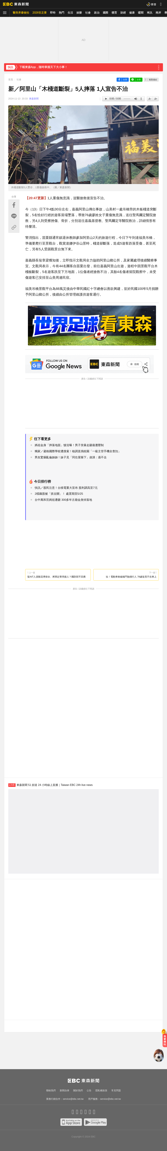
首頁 (10, 79)
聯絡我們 (51, 1090)
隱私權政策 (101, 1090)
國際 (105, 12)
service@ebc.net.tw (73, 1099)
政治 (96, 12)
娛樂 (79, 12)
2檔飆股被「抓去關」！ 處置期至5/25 (59, 493)
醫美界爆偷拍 (21, 12)
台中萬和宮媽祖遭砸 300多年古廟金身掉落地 (63, 499)
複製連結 (153, 79)
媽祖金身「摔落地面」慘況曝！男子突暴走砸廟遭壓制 (69, 445)
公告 (89, 1090)
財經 (123, 12)
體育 (114, 12)
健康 (132, 12)
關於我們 (78, 1090)
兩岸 (158, 12)
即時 (52, 12)
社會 (88, 12)
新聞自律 (64, 1090)
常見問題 (116, 1090)
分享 (125, 79)
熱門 (61, 12)
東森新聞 (34, 98)
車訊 (149, 12)
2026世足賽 (39, 12)
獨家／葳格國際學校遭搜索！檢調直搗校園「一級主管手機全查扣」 (78, 451)
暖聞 (140, 12)
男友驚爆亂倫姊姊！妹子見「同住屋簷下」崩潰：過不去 (71, 457)
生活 (70, 12)
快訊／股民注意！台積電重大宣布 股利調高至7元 (66, 487)
